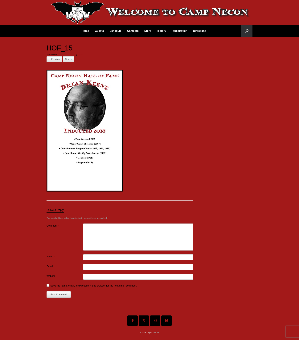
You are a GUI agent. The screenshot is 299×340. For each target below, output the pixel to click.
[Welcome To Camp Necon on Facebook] (132, 320)
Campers (133, 30)
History (161, 30)
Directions (199, 30)
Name (51, 256)
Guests (99, 30)
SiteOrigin (147, 332)
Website (51, 276)
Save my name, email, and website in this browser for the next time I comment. (93, 285)
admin (81, 54)
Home (85, 30)
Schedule (115, 30)
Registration (179, 30)
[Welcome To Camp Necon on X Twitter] (144, 320)
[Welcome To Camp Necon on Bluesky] (166, 320)
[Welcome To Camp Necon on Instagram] (155, 320)
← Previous (54, 59)
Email (50, 266)
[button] (246, 31)
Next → (68, 59)
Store (147, 30)
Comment (53, 225)
